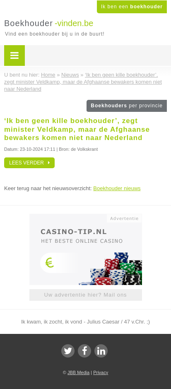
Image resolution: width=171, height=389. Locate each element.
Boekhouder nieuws (116, 188)
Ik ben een (132, 7)
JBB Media (78, 372)
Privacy (100, 372)
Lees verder (29, 163)
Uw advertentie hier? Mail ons (85, 295)
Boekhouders (127, 106)
